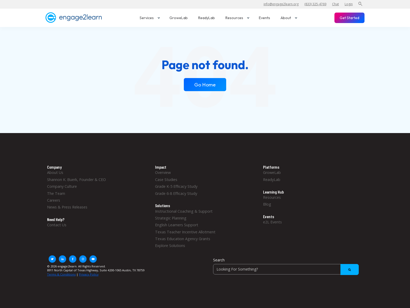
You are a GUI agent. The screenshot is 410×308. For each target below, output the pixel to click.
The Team (56, 193)
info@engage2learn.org (281, 4)
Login (349, 4)
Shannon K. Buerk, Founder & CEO (76, 179)
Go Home (205, 84)
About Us (55, 172)
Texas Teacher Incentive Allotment (185, 231)
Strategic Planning (170, 218)
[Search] (286, 269)
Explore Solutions (170, 245)
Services (150, 17)
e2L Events (272, 221)
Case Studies (166, 179)
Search (219, 259)
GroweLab (178, 17)
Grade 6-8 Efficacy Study (176, 193)
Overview (163, 172)
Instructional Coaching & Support (184, 211)
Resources (237, 17)
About (289, 17)
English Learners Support (176, 224)
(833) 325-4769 (315, 4)
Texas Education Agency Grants (182, 238)
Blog (267, 204)
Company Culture (62, 186)
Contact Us (56, 224)
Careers (53, 200)
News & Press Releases (67, 207)
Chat (335, 4)
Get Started (349, 17)
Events (264, 17)
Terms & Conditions (61, 274)
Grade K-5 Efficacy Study (176, 186)
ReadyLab (206, 17)
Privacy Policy (89, 274)
